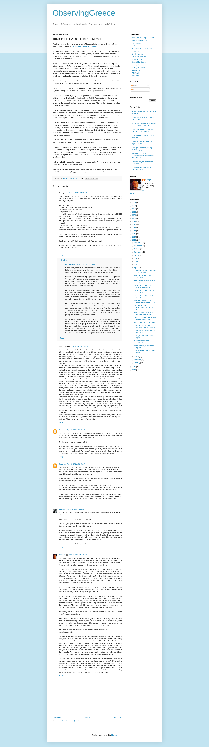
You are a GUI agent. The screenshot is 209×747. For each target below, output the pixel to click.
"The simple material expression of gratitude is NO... (144, 307)
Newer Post (57, 717)
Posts (134, 86)
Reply (61, 255)
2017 (134, 227)
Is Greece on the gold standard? (141, 342)
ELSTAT (135, 46)
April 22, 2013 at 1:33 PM (78, 193)
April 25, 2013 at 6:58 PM (78, 555)
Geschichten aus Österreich (142, 48)
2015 (134, 234)
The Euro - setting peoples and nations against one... (145, 318)
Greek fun (135, 51)
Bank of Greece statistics (141, 40)
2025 (134, 203)
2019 (134, 221)
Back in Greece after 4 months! (145, 322)
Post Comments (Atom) (70, 721)
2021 (134, 215)
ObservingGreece (84, 12)
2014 (134, 237)
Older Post (117, 717)
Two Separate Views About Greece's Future (141, 169)
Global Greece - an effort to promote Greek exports (143, 313)
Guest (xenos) (70, 264)
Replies (64, 260)
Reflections (136, 70)
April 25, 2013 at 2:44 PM (75, 509)
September (138, 252)
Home (87, 717)
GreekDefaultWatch (139, 57)
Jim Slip (62, 509)
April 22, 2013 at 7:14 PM (86, 264)
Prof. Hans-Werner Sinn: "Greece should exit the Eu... (145, 301)
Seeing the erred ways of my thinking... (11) (142, 148)
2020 (134, 218)
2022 (134, 212)
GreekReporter (137, 59)
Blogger (114, 735)
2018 (134, 224)
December (138, 243)
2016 (134, 231)
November (138, 246)
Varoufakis (135, 76)
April (136, 268)
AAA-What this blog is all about (143, 38)
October (137, 249)
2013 (134, 240)
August (137, 255)
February (137, 360)
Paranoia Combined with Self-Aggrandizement (142, 143)
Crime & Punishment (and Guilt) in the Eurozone (145, 271)
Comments (136, 90)
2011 (134, 370)
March (136, 357)
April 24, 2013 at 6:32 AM (76, 430)
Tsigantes (62, 430)
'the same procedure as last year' (84, 46)
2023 (134, 209)
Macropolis (136, 65)
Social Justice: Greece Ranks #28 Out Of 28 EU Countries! (144, 124)
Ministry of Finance (138, 68)
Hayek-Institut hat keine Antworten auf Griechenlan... (145, 327)
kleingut (62, 555)
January (137, 363)
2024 (134, 206)
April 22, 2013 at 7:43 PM (79, 347)
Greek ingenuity (137, 54)
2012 (134, 367)
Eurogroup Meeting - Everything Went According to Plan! (143, 130)
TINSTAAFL (136, 73)
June (136, 261)
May (136, 264)
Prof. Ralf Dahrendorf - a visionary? (142, 276)
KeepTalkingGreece (139, 62)
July (136, 258)
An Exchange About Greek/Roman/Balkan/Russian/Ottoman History (144, 156)
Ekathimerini (136, 43)
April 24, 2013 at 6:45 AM (76, 464)
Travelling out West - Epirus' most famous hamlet (144, 286)
